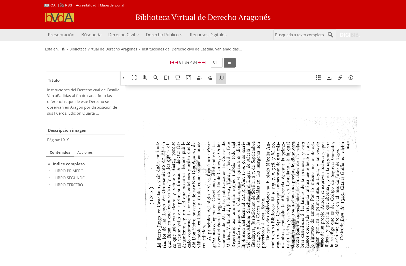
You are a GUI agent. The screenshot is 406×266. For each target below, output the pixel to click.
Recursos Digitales (208, 35)
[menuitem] (62, 35)
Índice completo (69, 163)
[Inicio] (63, 49)
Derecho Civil (121, 35)
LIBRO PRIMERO (69, 170)
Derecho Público (162, 35)
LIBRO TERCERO (69, 184)
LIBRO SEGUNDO (70, 177)
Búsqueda (91, 35)
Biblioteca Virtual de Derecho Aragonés (103, 49)
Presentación (61, 35)
